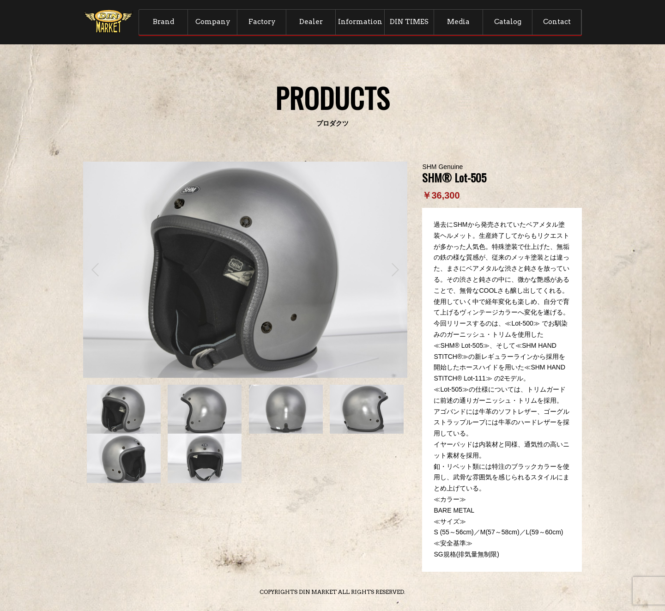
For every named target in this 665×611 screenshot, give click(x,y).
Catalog (507, 22)
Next (395, 269)
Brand (163, 22)
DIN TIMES (409, 22)
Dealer (311, 22)
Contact (557, 22)
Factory (262, 22)
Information (360, 22)
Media (458, 22)
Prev (95, 269)
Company (212, 22)
